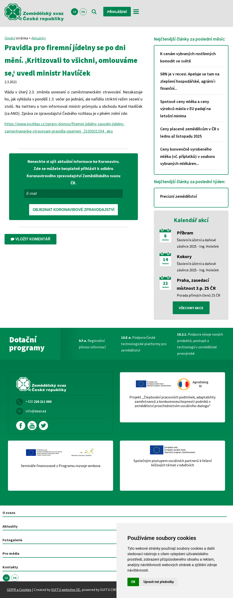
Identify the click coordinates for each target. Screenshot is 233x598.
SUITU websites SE (65, 589)
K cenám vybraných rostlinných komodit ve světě (188, 57)
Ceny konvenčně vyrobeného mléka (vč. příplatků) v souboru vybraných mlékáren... (187, 156)
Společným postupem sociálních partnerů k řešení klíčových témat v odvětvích (173, 463)
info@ (35, 411)
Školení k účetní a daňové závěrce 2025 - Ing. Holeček (198, 243)
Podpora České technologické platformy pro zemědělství (144, 343)
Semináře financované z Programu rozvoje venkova (60, 466)
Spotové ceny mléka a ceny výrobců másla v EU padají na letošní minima (185, 108)
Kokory (184, 256)
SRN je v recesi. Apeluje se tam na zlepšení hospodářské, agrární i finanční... (189, 81)
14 (165, 259)
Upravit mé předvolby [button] (159, 582)
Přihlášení (117, 11)
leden (165, 240)
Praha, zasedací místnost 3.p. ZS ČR (196, 284)
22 (165, 283)
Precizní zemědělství (178, 196)
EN (83, 11)
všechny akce (191, 307)
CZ (74, 11)
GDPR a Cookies (19, 589)
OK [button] (133, 582)
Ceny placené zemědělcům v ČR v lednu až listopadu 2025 (189, 132)
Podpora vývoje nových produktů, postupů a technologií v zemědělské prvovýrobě (200, 344)
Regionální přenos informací (92, 343)
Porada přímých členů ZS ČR (198, 295)
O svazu (9, 512)
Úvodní (10, 38)
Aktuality (38, 38)
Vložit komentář (30, 239)
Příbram (185, 233)
